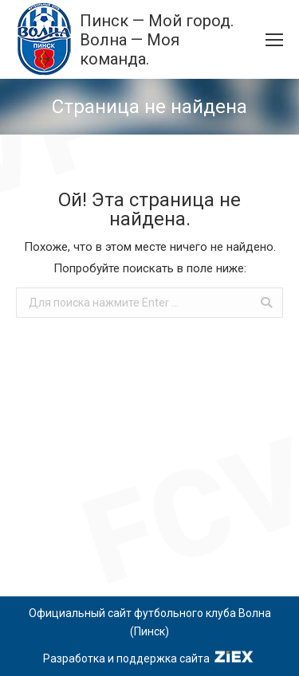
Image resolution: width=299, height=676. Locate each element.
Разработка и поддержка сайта (149, 658)
